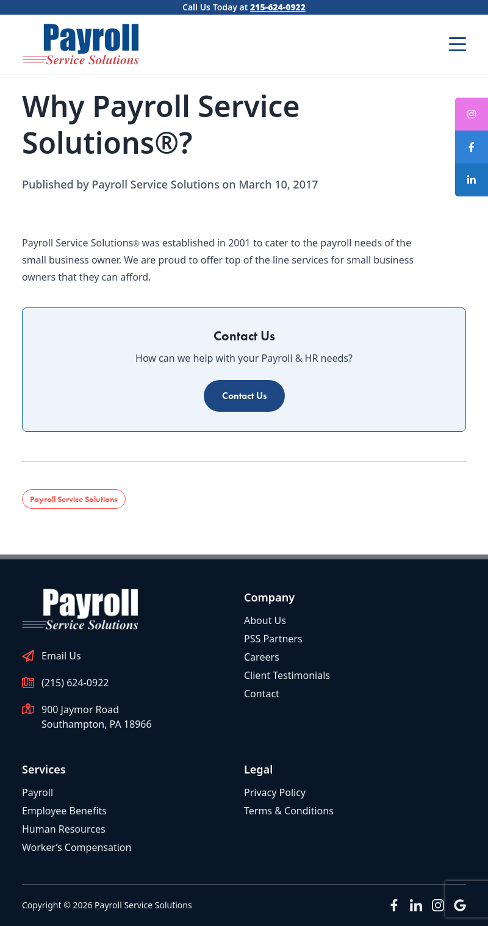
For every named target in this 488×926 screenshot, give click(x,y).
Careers (261, 657)
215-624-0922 (278, 7)
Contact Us (244, 395)
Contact (261, 693)
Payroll (37, 792)
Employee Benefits (64, 810)
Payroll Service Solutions (74, 499)
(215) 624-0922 (75, 682)
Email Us (61, 655)
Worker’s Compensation (76, 847)
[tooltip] (471, 147)
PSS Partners (273, 638)
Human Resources (64, 829)
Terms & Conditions (289, 810)
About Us (265, 620)
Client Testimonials (287, 675)
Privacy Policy (275, 792)
